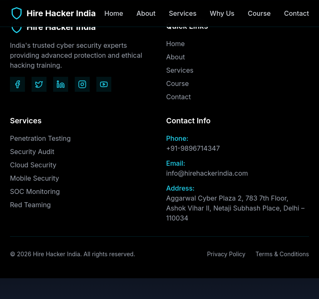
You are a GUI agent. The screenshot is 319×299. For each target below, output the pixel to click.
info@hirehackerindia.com (207, 173)
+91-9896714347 (193, 148)
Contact (296, 13)
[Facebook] (17, 84)
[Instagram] (82, 84)
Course (259, 13)
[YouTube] (103, 84)
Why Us (222, 13)
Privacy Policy (226, 253)
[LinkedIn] (60, 84)
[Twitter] (39, 84)
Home (113, 13)
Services (182, 13)
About (145, 13)
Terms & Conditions (282, 253)
